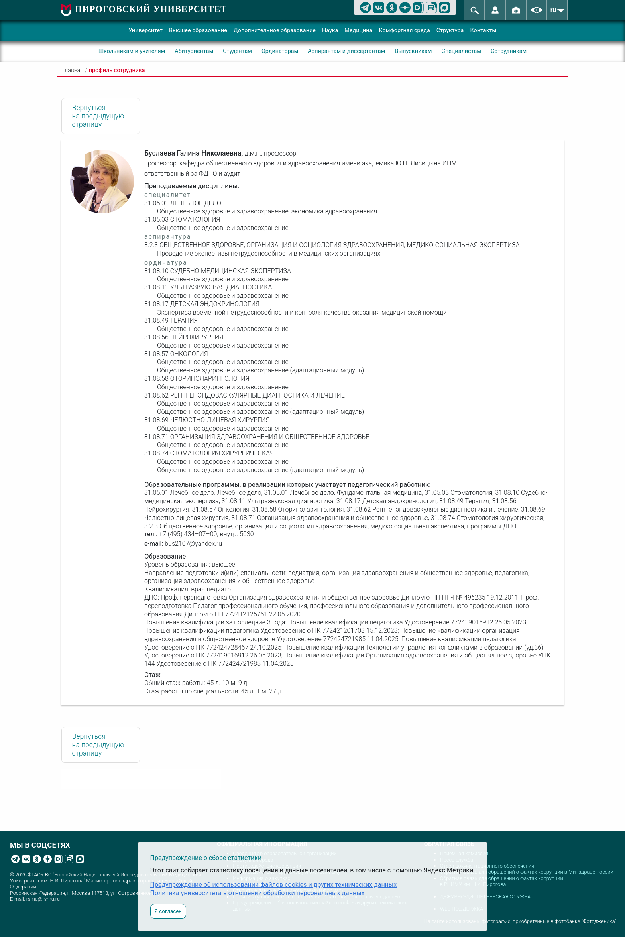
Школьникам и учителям (131, 51)
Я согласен (168, 911)
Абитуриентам (194, 51)
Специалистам (461, 51)
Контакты (483, 30)
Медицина (358, 30)
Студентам (237, 51)
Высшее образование (198, 30)
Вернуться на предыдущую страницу (98, 116)
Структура (450, 30)
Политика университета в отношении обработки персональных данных (257, 893)
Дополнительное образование (275, 30)
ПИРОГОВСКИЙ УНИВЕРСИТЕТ (151, 9)
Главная (72, 70)
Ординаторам (279, 51)
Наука (330, 30)
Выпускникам (413, 51)
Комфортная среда (404, 30)
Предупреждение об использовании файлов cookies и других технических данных (273, 884)
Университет (145, 30)
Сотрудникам (509, 51)
